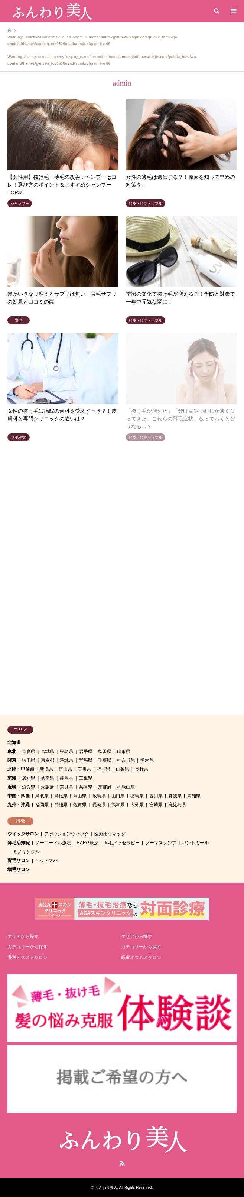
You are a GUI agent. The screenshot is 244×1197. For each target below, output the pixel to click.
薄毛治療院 (18, 842)
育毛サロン (18, 860)
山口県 (118, 795)
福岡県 (42, 804)
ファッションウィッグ (66, 833)
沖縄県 (61, 804)
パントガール (195, 842)
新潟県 (46, 769)
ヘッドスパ (46, 860)
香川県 (156, 795)
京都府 (104, 786)
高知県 (194, 795)
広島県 (99, 795)
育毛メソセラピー (122, 842)
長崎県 (99, 804)
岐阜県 (47, 778)
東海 (11, 778)
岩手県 (85, 751)
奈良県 (66, 786)
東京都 (47, 760)
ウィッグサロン (23, 833)
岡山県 (80, 795)
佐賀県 (80, 804)
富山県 (65, 769)
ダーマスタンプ (160, 842)
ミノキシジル (26, 851)
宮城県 (47, 751)
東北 (11, 751)
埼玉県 (28, 760)
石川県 (84, 769)
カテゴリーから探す (27, 946)
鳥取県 (42, 795)
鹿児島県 (177, 804)
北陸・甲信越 (20, 769)
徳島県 (137, 795)
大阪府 (47, 786)
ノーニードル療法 (53, 842)
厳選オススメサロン (27, 957)
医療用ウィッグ (110, 833)
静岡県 (66, 778)
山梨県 (122, 769)
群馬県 (85, 760)
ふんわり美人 (106, 1188)
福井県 (103, 769)
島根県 (61, 795)
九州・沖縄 (18, 804)
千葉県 (104, 760)
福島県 (66, 751)
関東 (11, 760)
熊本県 (118, 804)
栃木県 (147, 760)
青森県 (28, 751)
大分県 (137, 804)
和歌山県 (126, 786)
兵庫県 (85, 786)
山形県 (123, 751)
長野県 (141, 769)
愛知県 (28, 778)
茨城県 (66, 760)
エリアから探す (23, 936)
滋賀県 (28, 786)
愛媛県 (175, 795)
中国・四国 (18, 795)
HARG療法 (87, 842)
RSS (122, 1163)
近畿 (11, 786)
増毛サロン (18, 869)
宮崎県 (156, 804)
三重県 (85, 778)
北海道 (14, 742)
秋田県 (104, 751)
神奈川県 (126, 760)
